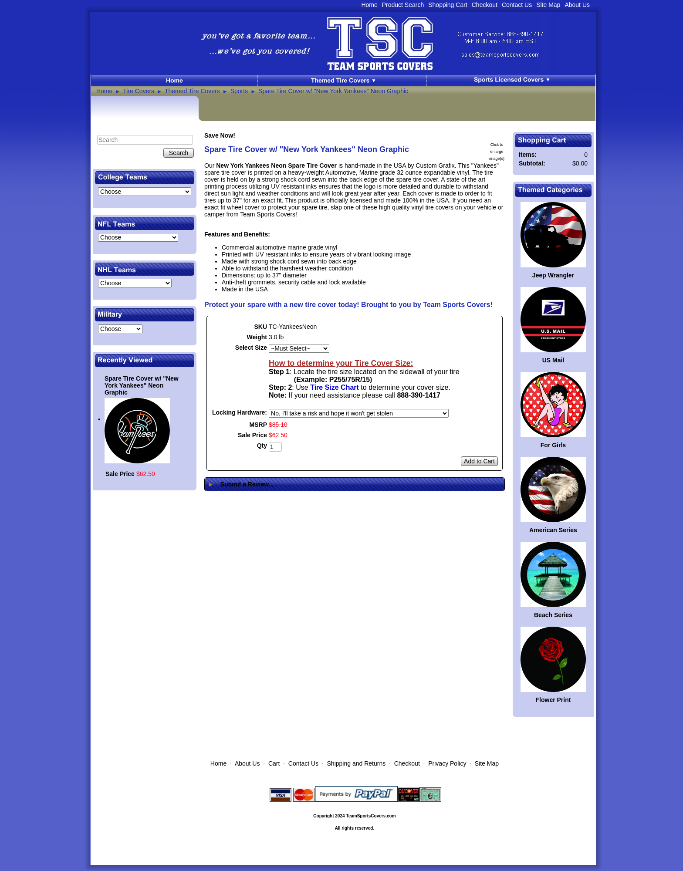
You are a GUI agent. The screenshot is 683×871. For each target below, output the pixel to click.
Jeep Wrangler (553, 275)
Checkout (484, 4)
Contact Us (517, 4)
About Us (577, 4)
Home (369, 4)
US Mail (553, 360)
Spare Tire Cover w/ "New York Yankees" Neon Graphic (333, 91)
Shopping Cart (447, 4)
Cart (274, 763)
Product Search (403, 4)
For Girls (553, 445)
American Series (553, 530)
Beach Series (553, 614)
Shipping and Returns (356, 763)
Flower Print (553, 699)
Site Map (548, 4)
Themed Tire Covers (192, 91)
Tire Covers (138, 91)
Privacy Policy (447, 763)
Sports (239, 91)
